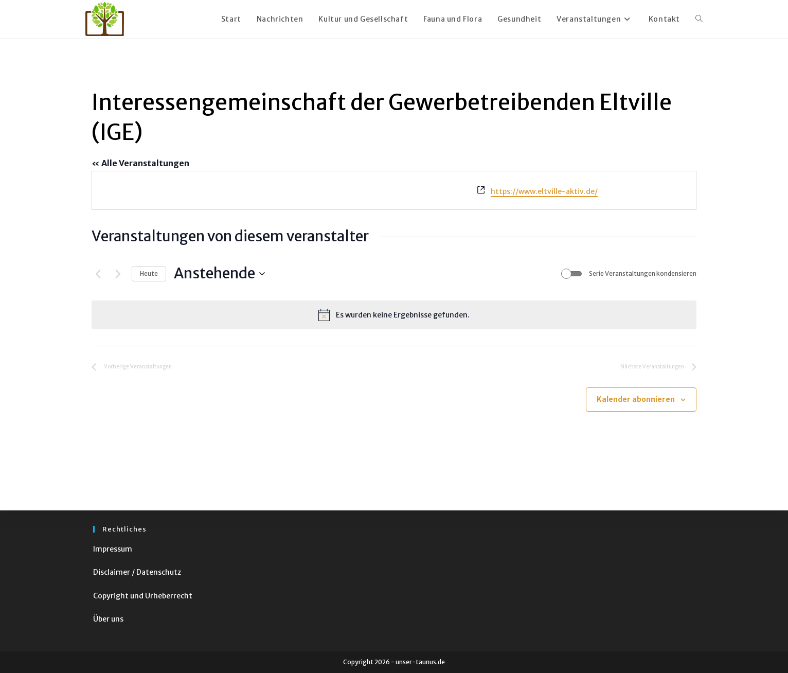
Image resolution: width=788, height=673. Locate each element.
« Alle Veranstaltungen (140, 163)
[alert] (394, 314)
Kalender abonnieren (636, 399)
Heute (149, 273)
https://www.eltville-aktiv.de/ (544, 191)
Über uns (108, 619)
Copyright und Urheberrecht (142, 595)
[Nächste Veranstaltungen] (118, 274)
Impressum (112, 549)
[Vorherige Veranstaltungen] (98, 274)
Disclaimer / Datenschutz (137, 572)
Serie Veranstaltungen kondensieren (642, 273)
